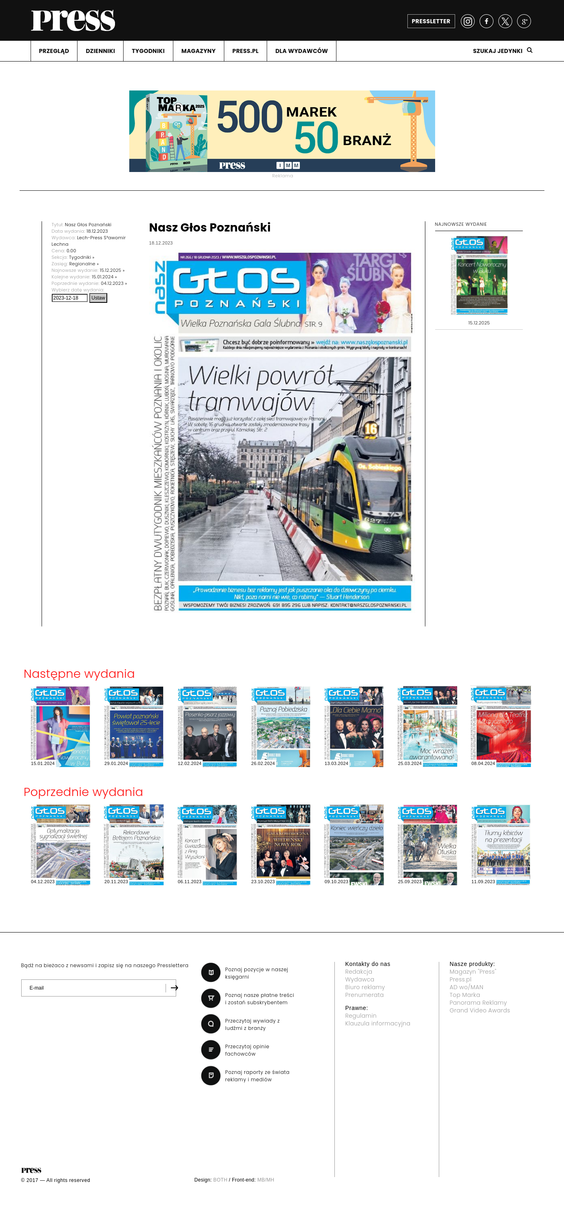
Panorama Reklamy (478, 1003)
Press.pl (461, 979)
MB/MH (265, 1180)
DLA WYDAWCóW (301, 51)
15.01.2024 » (104, 276)
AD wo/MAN (467, 987)
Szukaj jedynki (498, 51)
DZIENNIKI (100, 51)
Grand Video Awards (480, 1010)
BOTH (220, 1180)
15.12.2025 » (112, 270)
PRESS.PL (245, 51)
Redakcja (358, 972)
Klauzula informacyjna (378, 1023)
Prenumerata (364, 995)
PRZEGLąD (54, 51)
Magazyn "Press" (473, 972)
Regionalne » (84, 263)
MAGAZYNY (198, 51)
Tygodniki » (81, 257)
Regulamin (361, 1016)
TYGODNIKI (148, 51)
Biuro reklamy (365, 987)
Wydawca (360, 979)
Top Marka (465, 995)
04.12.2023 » (114, 283)
